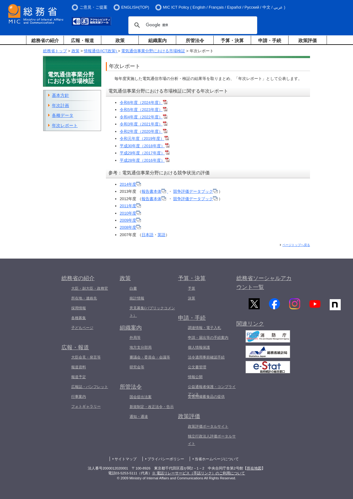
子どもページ (82, 328)
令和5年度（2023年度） (143, 109)
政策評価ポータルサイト (208, 426)
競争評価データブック (195, 191)
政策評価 (307, 40)
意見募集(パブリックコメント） (152, 312)
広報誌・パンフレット (89, 387)
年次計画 (60, 105)
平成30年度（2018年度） (144, 146)
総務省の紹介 (45, 40)
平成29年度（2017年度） (144, 153)
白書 (133, 288)
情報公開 (195, 377)
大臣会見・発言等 (86, 357)
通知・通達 (139, 416)
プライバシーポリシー (165, 459)
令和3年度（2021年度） (143, 124)
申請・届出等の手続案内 (208, 337)
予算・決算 (232, 40)
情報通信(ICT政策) (101, 51)
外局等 (135, 337)
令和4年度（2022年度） (143, 117)
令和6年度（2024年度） (143, 102)
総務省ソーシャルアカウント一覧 (264, 282)
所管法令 (195, 40)
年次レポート (65, 125)
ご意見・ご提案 (93, 7)
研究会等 (137, 367)
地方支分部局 (141, 347)
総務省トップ (55, 51)
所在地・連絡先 (84, 298)
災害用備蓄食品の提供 (206, 396)
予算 (191, 288)
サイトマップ (125, 459)
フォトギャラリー (86, 406)
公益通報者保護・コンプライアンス (212, 390)
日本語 (147, 234)
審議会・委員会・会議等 (150, 357)
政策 (120, 40)
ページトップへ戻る (296, 245)
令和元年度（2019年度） (144, 138)
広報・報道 (82, 40)
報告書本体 (154, 191)
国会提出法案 (141, 397)
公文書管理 (197, 367)
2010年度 (130, 213)
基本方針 (60, 95)
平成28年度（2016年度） (144, 160)
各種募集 (78, 318)
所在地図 (254, 468)
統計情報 (137, 298)
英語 (161, 234)
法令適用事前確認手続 (206, 357)
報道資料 (78, 367)
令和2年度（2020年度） (143, 131)
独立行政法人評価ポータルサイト (212, 440)
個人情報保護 (199, 347)
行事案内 (78, 396)
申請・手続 (269, 40)
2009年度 (130, 220)
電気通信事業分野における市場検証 (153, 51)
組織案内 (157, 40)
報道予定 (78, 377)
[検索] (192, 25)
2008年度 (130, 227)
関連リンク (250, 326)
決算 (191, 298)
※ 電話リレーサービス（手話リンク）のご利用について (198, 473)
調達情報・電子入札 (204, 328)
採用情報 (78, 308)
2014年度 (130, 184)
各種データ (62, 115)
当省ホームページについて (217, 459)
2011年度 (130, 206)
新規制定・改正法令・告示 (152, 407)
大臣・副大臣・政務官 (89, 288)
